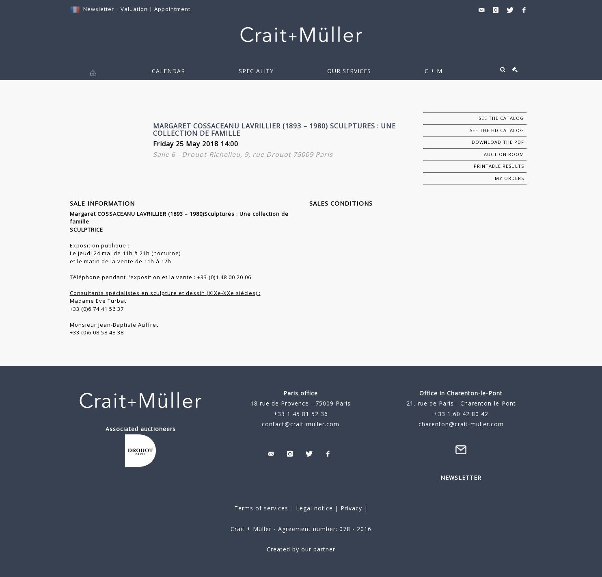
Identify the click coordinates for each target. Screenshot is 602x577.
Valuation (134, 9)
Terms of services (261, 508)
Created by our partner (301, 549)
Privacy (350, 508)
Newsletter (98, 9)
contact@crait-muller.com (300, 424)
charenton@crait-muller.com (461, 424)
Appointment (172, 9)
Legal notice (314, 508)
